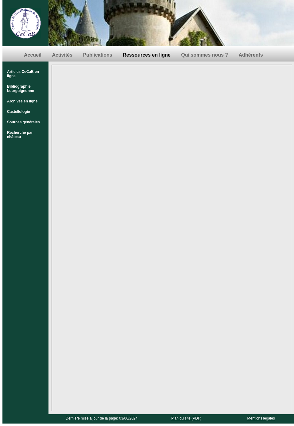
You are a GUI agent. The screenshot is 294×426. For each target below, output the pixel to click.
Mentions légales (261, 418)
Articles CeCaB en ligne (23, 74)
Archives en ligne (22, 101)
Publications (97, 55)
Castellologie (18, 111)
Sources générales (23, 122)
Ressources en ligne (147, 55)
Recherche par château (20, 134)
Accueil (32, 55)
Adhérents (251, 55)
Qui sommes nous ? (204, 55)
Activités (62, 55)
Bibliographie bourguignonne (20, 88)
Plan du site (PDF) (186, 418)
